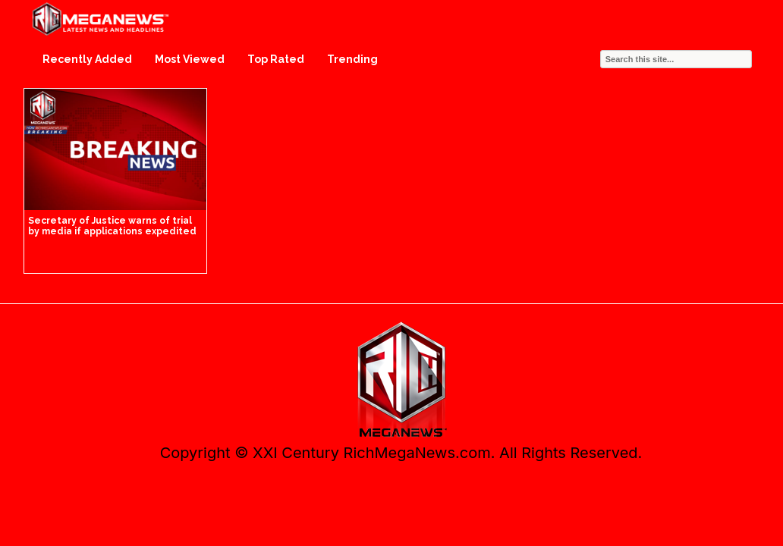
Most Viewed (190, 59)
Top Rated (275, 59)
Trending (352, 59)
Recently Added (87, 59)
